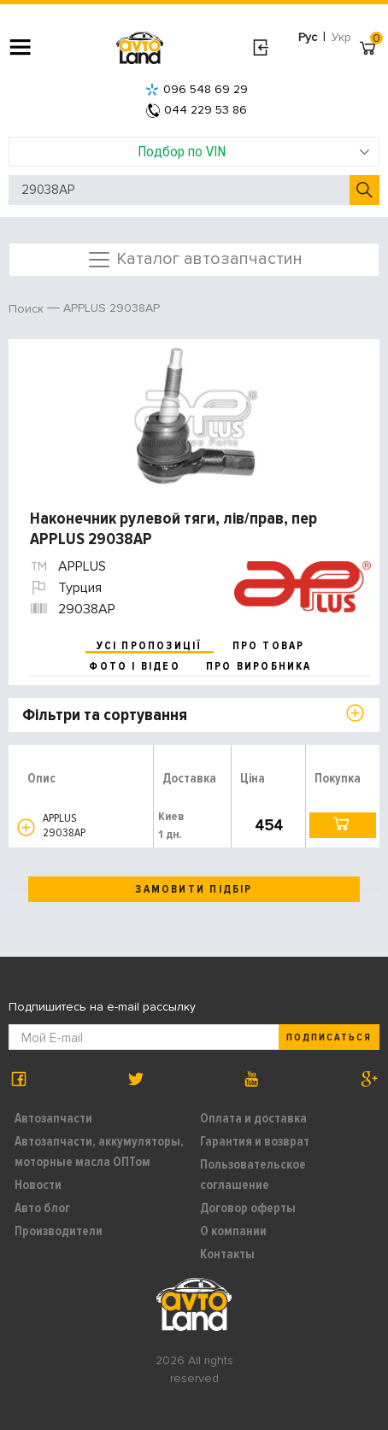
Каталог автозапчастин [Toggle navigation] (194, 260)
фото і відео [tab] (134, 666)
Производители (59, 1231)
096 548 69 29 (196, 89)
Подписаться (329, 1037)
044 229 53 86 (196, 110)
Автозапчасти (53, 1118)
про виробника (259, 666)
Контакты (227, 1254)
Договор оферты (248, 1208)
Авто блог (42, 1208)
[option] (196, 416)
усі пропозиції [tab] (150, 646)
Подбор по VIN (254, 151)
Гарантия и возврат (254, 1141)
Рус (307, 37)
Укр (341, 37)
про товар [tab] (268, 646)
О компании (233, 1231)
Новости (38, 1185)
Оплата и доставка (253, 1118)
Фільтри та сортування (104, 715)
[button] (26, 827)
